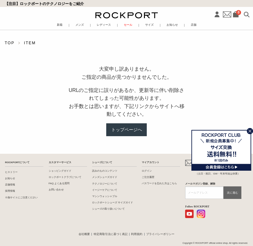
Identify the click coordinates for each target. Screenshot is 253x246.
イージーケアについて (104, 190)
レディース (104, 25)
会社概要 (84, 234)
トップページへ (126, 129)
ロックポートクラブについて (65, 177)
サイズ (149, 25)
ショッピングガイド (60, 170)
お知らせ (172, 25)
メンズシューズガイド (104, 177)
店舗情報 (10, 184)
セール (128, 25)
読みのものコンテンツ (104, 170)
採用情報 (10, 191)
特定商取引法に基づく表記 (111, 234)
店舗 (193, 25)
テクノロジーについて (104, 183)
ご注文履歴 (148, 177)
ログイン (147, 170)
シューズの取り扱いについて (108, 208)
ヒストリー (11, 172)
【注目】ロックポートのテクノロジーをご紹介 (44, 4)
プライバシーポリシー (160, 234)
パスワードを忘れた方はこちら (159, 183)
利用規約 (136, 234)
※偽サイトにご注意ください (21, 197)
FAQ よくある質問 (59, 183)
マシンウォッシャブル (104, 196)
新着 (60, 25)
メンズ (79, 25)
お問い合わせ (56, 189)
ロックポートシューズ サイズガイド (112, 202)
